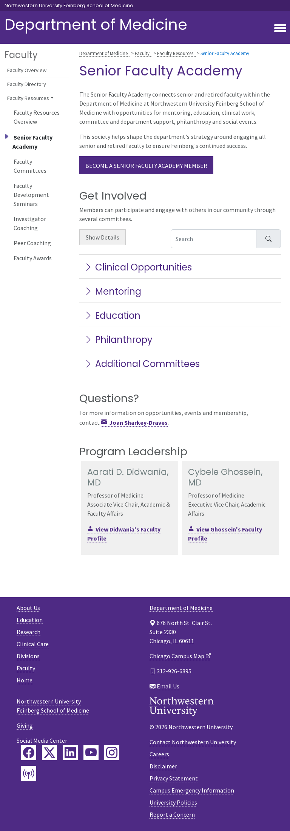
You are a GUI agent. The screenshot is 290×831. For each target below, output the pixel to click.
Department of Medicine (96, 24)
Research (28, 632)
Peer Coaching (32, 243)
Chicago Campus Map (177, 656)
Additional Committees (142, 364)
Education (112, 315)
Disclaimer (163, 766)
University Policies (173, 802)
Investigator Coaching (30, 223)
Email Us (168, 686)
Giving (25, 725)
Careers (159, 754)
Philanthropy (118, 339)
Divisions (28, 656)
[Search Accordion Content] (213, 238)
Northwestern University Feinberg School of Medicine (69, 5)
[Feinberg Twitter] (49, 752)
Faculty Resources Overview (37, 117)
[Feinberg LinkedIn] (70, 752)
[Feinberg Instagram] (111, 752)
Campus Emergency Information (192, 790)
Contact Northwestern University (193, 742)
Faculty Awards (33, 258)
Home (24, 680)
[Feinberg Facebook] (28, 752)
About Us (28, 607)
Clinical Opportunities (138, 267)
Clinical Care (33, 644)
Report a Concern (172, 814)
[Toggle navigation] (280, 29)
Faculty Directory (26, 84)
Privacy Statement (174, 778)
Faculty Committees (30, 166)
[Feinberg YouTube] (91, 752)
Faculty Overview (26, 70)
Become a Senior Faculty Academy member (146, 165)
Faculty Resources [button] (28, 98)
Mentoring (112, 291)
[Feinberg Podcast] (28, 773)
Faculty (142, 53)
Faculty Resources (175, 53)
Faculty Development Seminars (31, 194)
